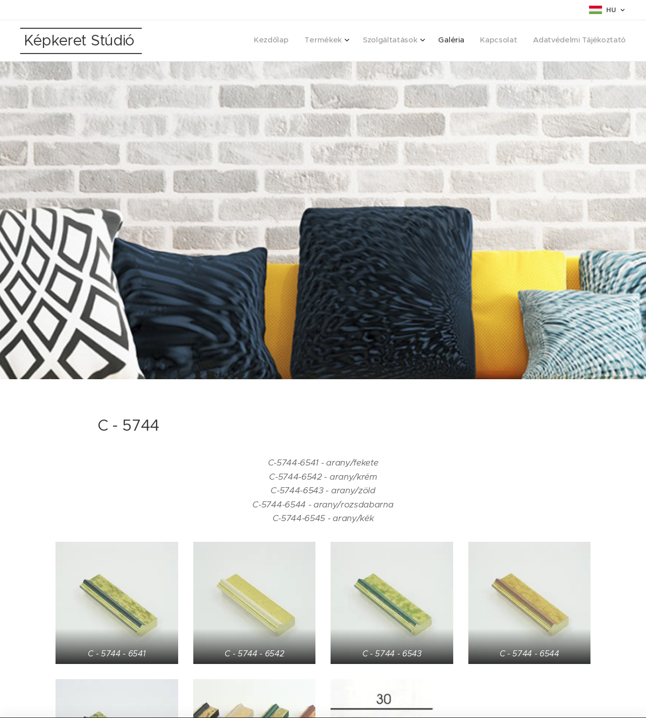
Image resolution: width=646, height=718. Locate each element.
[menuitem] (537, 41)
